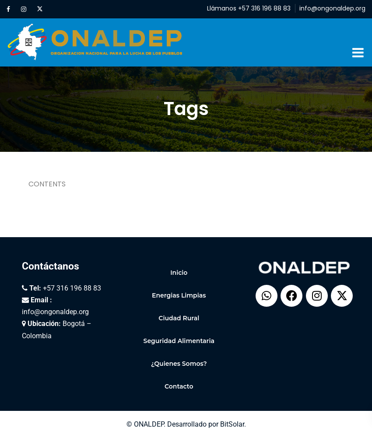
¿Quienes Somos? (179, 364)
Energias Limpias (179, 295)
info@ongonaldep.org (332, 8)
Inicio (178, 273)
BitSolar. (233, 424)
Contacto (179, 386)
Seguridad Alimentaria (179, 341)
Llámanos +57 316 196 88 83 (249, 8)
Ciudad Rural (178, 318)
